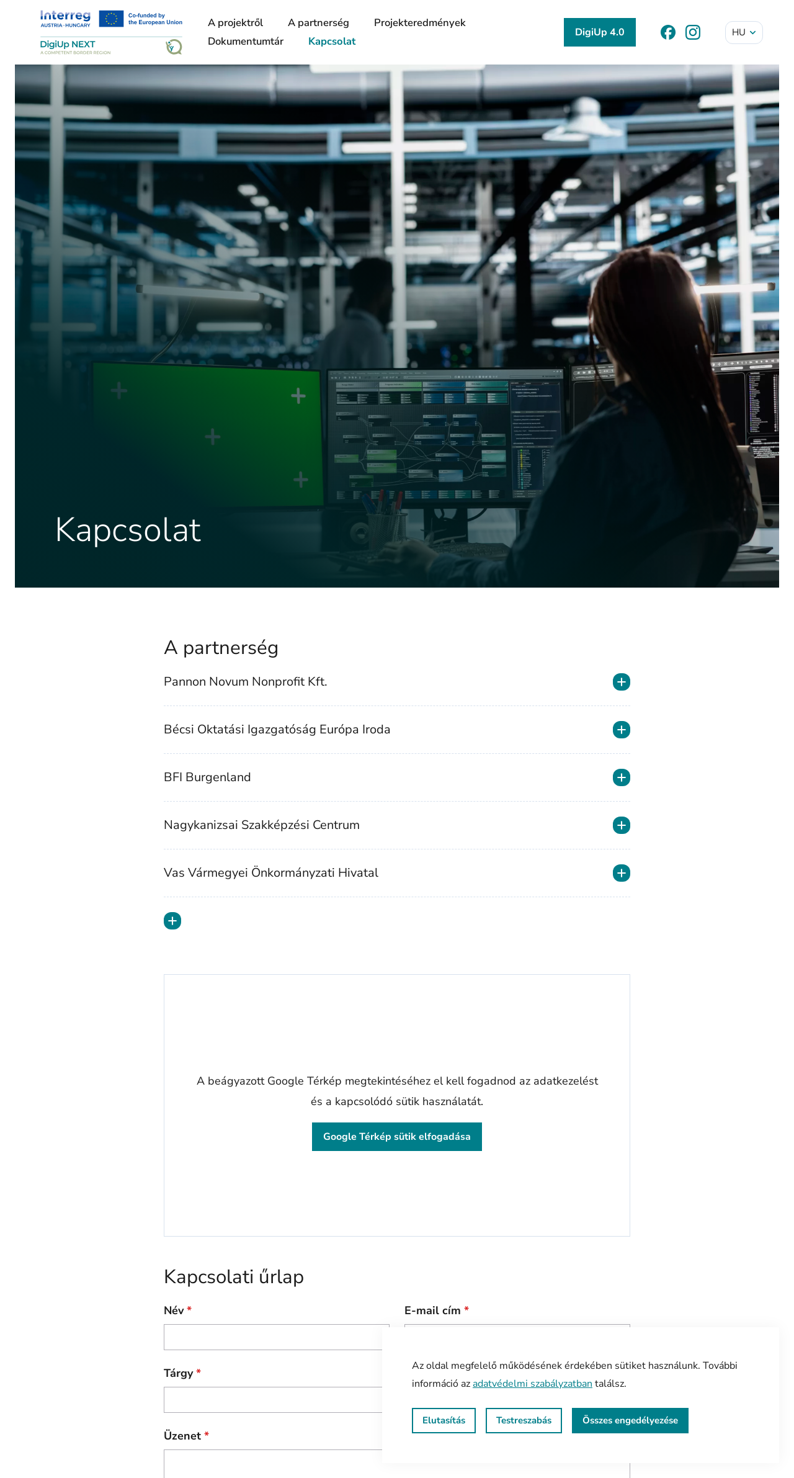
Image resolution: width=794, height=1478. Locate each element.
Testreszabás (523, 1420)
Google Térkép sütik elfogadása (397, 1137)
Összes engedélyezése (630, 1420)
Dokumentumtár (245, 41)
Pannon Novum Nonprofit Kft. (397, 682)
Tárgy (182, 1373)
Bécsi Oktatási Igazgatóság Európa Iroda (397, 729)
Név (178, 1310)
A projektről (235, 23)
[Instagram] (692, 32)
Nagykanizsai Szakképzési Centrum (397, 825)
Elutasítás (443, 1420)
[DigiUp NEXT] (111, 32)
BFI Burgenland (397, 777)
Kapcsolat (331, 41)
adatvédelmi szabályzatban (532, 1384)
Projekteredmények (420, 23)
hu (744, 32)
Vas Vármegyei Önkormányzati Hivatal (397, 873)
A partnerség (318, 23)
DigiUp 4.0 (600, 32)
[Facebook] (668, 32)
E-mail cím (436, 1310)
